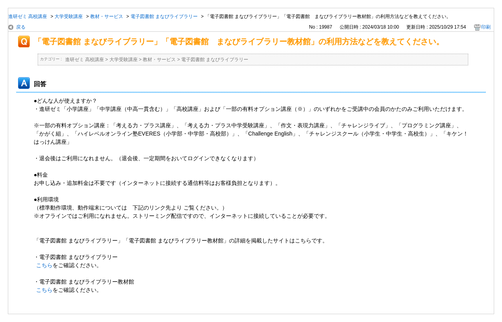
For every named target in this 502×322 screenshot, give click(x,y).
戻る (20, 27)
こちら (44, 265)
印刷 (486, 27)
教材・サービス (106, 16)
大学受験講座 (69, 16)
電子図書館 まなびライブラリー (164, 16)
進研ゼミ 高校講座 (27, 16)
